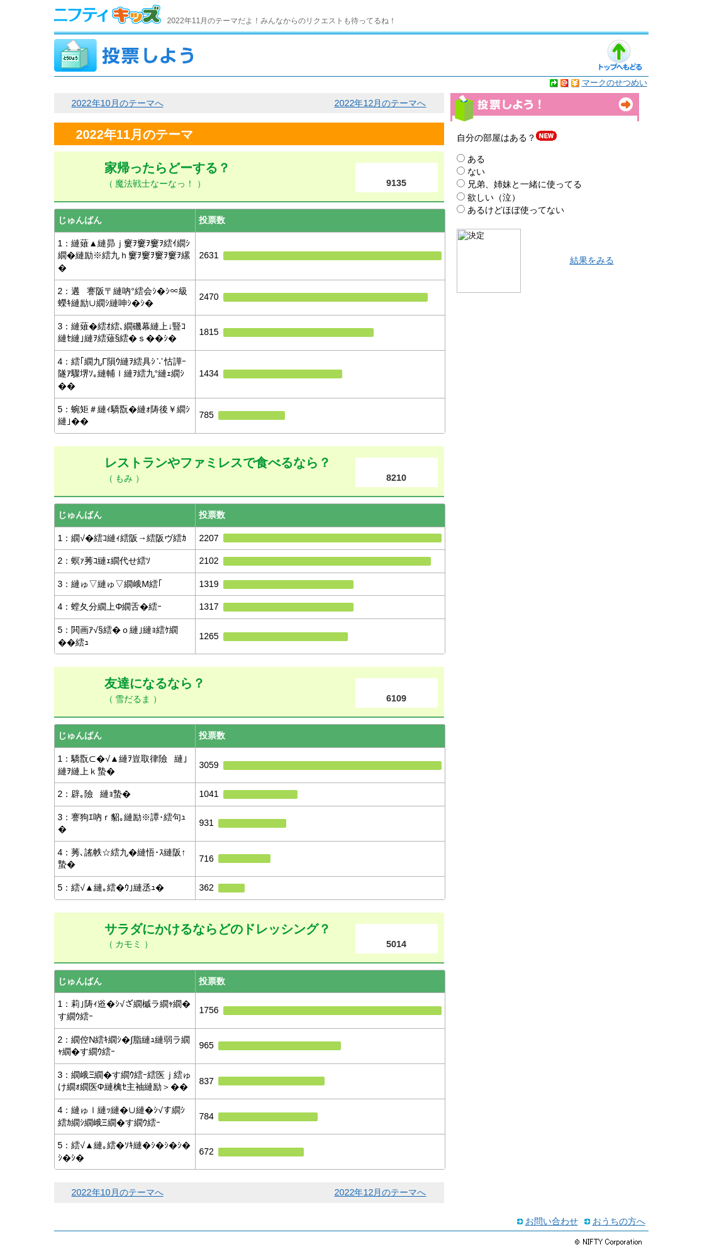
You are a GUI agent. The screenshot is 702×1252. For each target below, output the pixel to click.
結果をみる (592, 260)
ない (476, 172)
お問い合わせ (551, 1221)
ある (476, 159)
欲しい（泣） (493, 197)
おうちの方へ (619, 1221)
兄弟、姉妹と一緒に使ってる (524, 184)
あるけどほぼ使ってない (515, 210)
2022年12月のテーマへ (380, 103)
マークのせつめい (614, 82)
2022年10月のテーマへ (118, 103)
